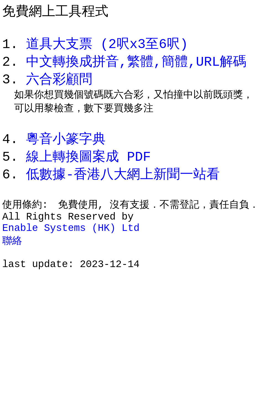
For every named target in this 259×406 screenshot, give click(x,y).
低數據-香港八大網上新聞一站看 (123, 186)
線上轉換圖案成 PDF (88, 168)
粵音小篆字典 (66, 149)
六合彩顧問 (59, 85)
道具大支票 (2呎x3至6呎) (107, 48)
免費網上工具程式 (55, 11)
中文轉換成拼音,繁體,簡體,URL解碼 (136, 66)
